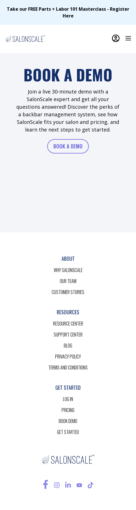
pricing (68, 410)
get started (68, 432)
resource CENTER (68, 323)
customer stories (68, 292)
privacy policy (68, 356)
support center (68, 334)
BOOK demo (68, 421)
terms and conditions (68, 367)
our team (68, 281)
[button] (128, 38)
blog (68, 345)
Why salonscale (68, 270)
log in (68, 399)
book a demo (68, 146)
